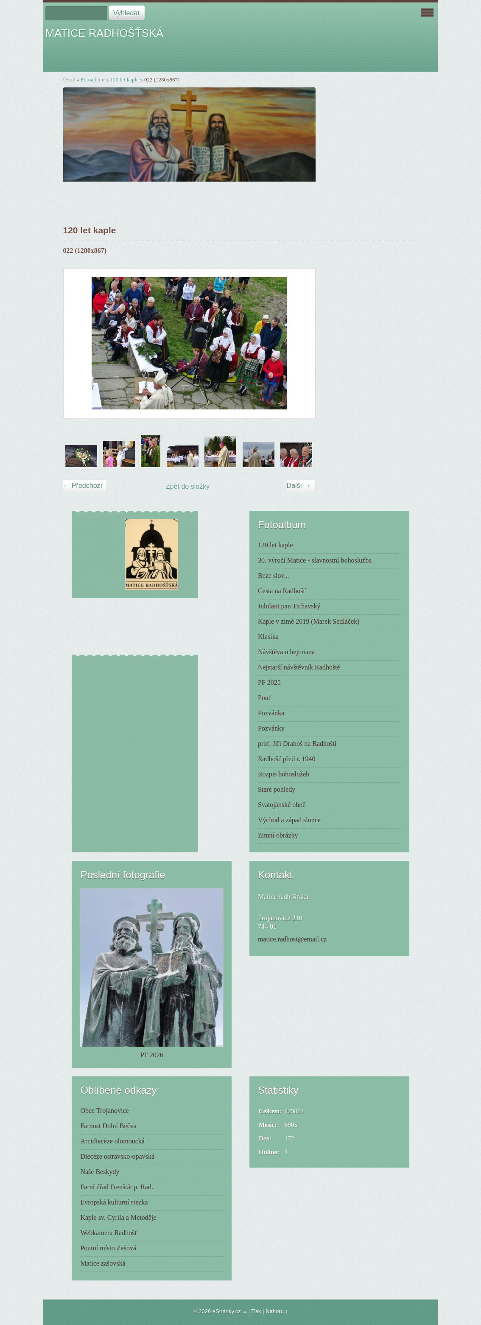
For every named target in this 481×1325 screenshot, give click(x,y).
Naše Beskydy (99, 1171)
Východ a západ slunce (289, 820)
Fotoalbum (92, 79)
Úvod (69, 79)
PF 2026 (151, 1055)
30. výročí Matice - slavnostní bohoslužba (315, 560)
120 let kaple (124, 79)
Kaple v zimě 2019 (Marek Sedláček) (308, 621)
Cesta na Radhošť (282, 590)
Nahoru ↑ (277, 1311)
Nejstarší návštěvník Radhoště (299, 667)
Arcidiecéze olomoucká (112, 1141)
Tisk (256, 1311)
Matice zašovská (102, 1263)
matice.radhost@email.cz (292, 939)
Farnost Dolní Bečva (108, 1125)
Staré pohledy (276, 789)
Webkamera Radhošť (108, 1232)
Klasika (268, 636)
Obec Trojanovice (104, 1110)
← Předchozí (82, 485)
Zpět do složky (188, 486)
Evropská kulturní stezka (114, 1202)
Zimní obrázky (278, 835)
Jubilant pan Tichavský (289, 606)
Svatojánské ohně (281, 804)
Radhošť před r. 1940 (287, 758)
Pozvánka (271, 713)
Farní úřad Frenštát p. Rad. (116, 1187)
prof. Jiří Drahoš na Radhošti (297, 743)
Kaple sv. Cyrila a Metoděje (118, 1217)
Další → (299, 485)
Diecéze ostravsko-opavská (117, 1156)
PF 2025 (269, 682)
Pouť (264, 697)
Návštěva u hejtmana (286, 651)
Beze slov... (273, 575)
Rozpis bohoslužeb (283, 774)
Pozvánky (271, 728)
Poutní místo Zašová (108, 1248)
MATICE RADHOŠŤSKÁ (104, 33)
